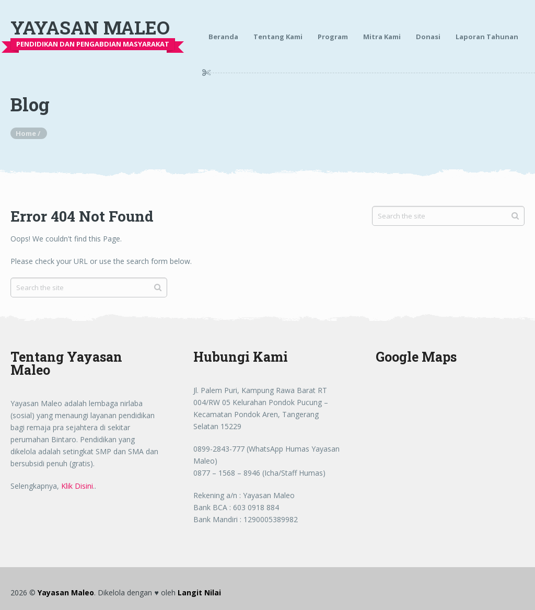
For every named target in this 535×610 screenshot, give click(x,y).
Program (333, 36)
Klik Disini (77, 486)
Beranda (223, 36)
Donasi (428, 36)
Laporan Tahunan (487, 36)
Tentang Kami (278, 36)
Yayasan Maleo (90, 27)
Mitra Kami (382, 36)
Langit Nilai (199, 592)
